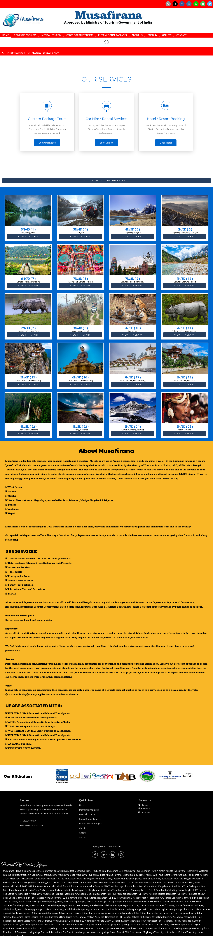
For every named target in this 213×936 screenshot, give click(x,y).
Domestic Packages (89, 809)
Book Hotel (166, 142)
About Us (83, 828)
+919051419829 (13, 53)
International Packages (90, 823)
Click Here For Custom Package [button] (106, 180)
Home (82, 805)
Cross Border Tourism (90, 819)
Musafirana (115, 846)
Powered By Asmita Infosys (23, 865)
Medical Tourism (87, 814)
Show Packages (47, 142)
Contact (83, 837)
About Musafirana (106, 450)
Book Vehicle (106, 142)
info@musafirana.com (43, 53)
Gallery (82, 832)
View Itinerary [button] (28, 236)
